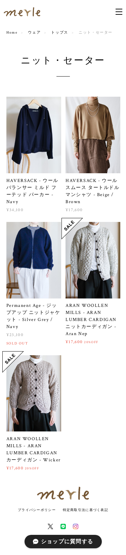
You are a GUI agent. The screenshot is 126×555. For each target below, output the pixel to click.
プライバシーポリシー (37, 510)
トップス (59, 32)
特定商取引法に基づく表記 (85, 510)
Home (11, 32)
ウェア (34, 32)
